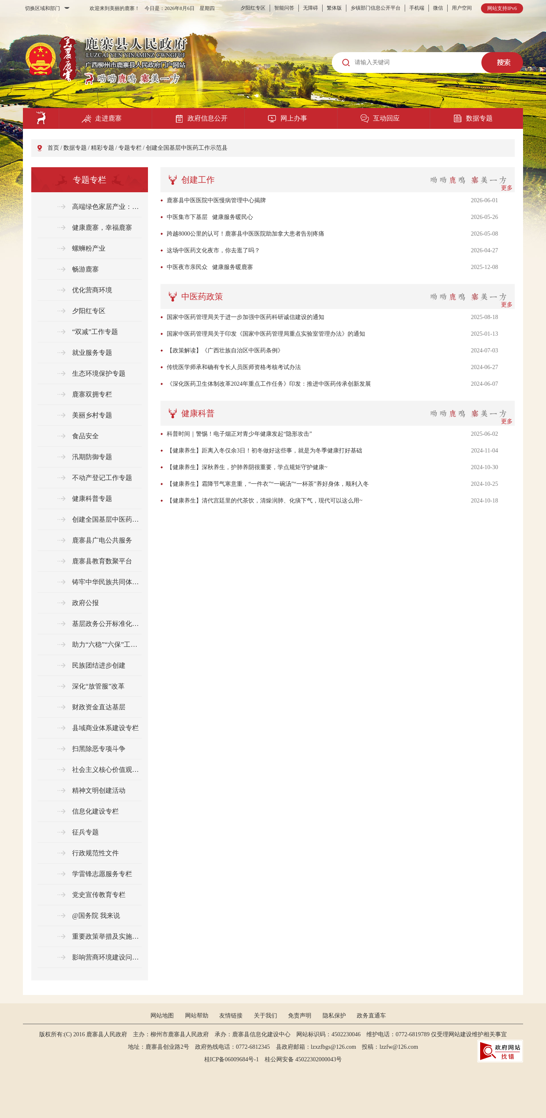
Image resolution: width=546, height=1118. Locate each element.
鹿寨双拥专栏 (92, 394)
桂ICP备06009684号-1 (231, 1059)
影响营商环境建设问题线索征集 (107, 957)
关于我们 (265, 1015)
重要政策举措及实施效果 (107, 936)
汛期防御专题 (92, 456)
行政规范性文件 (95, 853)
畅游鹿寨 (85, 269)
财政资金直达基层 (98, 707)
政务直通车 (371, 1015)
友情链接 (231, 1015)
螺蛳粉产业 (88, 248)
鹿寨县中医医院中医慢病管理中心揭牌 (216, 200)
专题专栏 (130, 148)
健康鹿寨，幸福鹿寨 (102, 227)
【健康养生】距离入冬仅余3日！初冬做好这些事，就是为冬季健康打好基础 (264, 450)
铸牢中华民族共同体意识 (107, 581)
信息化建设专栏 (95, 811)
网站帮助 (196, 1015)
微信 (438, 8)
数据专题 (75, 148)
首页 (53, 148)
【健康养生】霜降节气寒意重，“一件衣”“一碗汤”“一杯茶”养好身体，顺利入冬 (268, 484)
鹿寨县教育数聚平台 (102, 561)
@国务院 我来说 (96, 915)
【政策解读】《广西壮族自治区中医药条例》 (225, 350)
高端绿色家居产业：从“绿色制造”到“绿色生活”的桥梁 (107, 206)
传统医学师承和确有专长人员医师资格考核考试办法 (234, 367)
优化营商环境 (92, 290)
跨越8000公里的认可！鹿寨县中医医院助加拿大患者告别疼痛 (245, 234)
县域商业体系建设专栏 (105, 727)
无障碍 (310, 8)
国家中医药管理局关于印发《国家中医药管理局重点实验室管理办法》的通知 (266, 334)
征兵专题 (85, 832)
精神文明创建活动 (98, 790)
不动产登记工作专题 (102, 477)
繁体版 (334, 8)
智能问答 (284, 8)
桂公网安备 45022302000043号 (306, 1059)
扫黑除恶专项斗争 (98, 748)
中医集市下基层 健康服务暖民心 (210, 217)
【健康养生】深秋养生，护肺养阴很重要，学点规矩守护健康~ (247, 467)
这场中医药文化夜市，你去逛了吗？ (213, 250)
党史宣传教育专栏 (98, 894)
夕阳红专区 (252, 8)
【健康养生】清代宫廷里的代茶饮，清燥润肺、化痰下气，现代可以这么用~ (265, 500)
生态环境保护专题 (98, 373)
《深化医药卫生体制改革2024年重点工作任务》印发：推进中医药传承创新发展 (269, 384)
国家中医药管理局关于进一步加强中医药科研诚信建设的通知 (245, 317)
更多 (507, 188)
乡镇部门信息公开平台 (376, 8)
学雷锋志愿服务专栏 (102, 873)
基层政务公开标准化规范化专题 (107, 623)
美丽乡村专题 (92, 415)
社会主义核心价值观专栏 (107, 769)
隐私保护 (334, 1015)
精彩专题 (102, 148)
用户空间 (462, 8)
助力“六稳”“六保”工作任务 (107, 644)
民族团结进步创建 (98, 665)
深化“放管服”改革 (98, 686)
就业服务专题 (92, 352)
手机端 (416, 8)
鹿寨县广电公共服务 (102, 540)
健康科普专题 (92, 498)
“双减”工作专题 (95, 331)
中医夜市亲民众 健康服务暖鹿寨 (210, 267)
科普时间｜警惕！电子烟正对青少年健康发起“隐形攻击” (239, 434)
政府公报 (85, 602)
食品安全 (85, 436)
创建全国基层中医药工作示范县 (187, 148)
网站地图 (162, 1015)
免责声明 (299, 1015)
